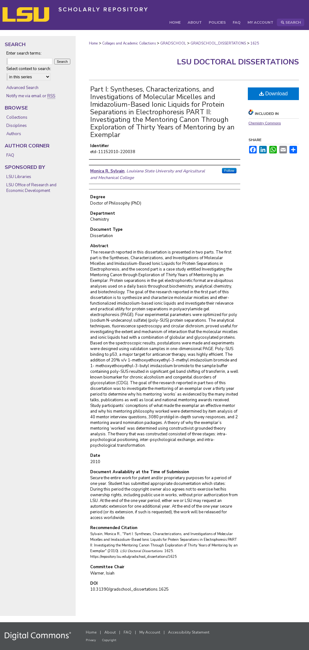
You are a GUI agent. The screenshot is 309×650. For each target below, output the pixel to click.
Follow (229, 170)
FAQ (10, 155)
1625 (254, 43)
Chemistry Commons (264, 123)
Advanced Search (22, 88)
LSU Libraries (18, 177)
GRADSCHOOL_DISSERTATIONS (218, 43)
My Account (149, 632)
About (110, 632)
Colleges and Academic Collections (129, 43)
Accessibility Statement (188, 632)
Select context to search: (28, 69)
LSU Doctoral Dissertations (238, 62)
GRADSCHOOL (173, 43)
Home (93, 43)
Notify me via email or (30, 96)
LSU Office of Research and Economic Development (31, 188)
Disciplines (16, 125)
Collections (16, 117)
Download (273, 93)
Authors (13, 134)
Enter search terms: (24, 53)
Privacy (91, 640)
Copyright (109, 640)
